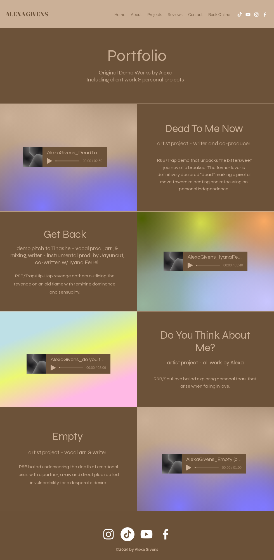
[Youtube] (248, 14)
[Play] (49, 161)
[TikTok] (239, 14)
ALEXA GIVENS (27, 14)
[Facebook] (265, 14)
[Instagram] (256, 14)
